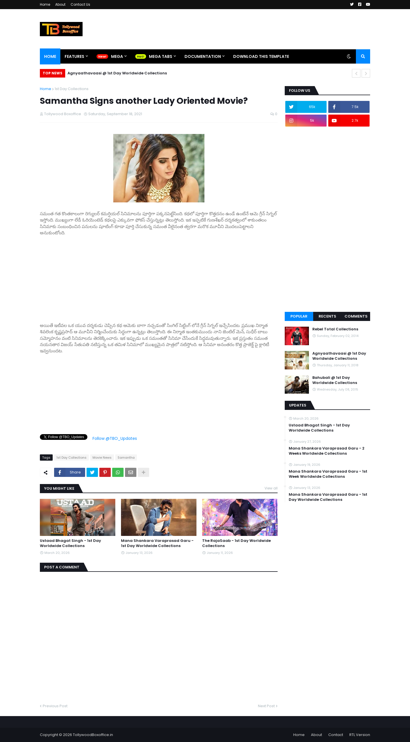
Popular (299, 316)
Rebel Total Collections (335, 329)
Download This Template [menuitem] (261, 56)
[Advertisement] (159, 276)
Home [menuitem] (50, 56)
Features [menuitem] (74, 56)
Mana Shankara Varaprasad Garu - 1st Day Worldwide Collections (157, 543)
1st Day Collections (72, 89)
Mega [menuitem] (117, 56)
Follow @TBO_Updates (115, 438)
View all (271, 488)
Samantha (126, 457)
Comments (356, 316)
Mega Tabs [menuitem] (160, 56)
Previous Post (55, 706)
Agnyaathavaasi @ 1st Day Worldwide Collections (117, 73)
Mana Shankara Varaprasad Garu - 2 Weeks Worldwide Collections (326, 451)
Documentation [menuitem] (202, 56)
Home (45, 4)
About (60, 4)
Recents (327, 316)
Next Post (266, 706)
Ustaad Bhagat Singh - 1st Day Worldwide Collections (70, 543)
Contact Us (80, 4)
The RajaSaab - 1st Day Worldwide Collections (236, 543)
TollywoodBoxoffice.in (93, 734)
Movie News (102, 457)
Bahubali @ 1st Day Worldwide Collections (334, 380)
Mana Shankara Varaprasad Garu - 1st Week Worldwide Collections (328, 474)
